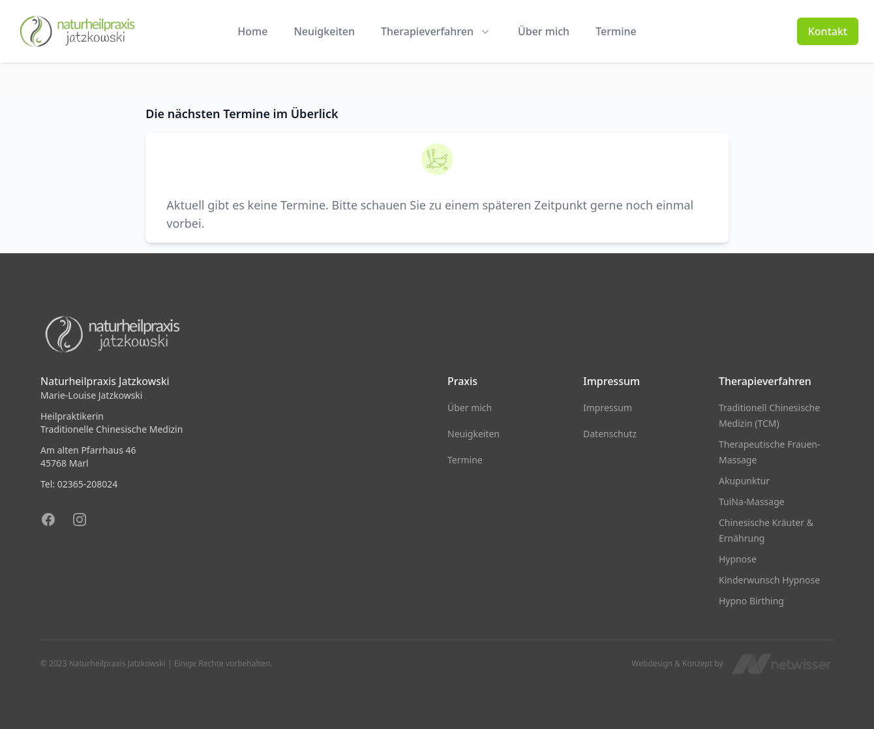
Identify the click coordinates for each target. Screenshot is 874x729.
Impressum (607, 407)
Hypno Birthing (751, 601)
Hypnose (738, 559)
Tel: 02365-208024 (78, 484)
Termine (616, 31)
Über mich (543, 31)
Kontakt (827, 31)
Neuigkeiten (324, 31)
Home (252, 31)
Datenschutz (610, 433)
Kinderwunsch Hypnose (769, 580)
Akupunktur (744, 480)
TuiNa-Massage (752, 501)
